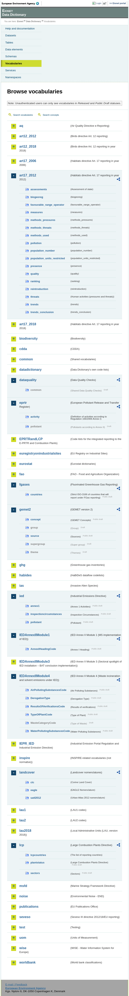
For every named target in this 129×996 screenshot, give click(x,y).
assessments (39, 189)
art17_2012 (27, 175)
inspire (24, 758)
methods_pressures (43, 219)
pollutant (36, 622)
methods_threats (41, 227)
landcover (27, 772)
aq (21, 125)
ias (21, 585)
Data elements (14, 49)
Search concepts (51, 115)
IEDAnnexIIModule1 (34, 635)
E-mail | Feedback (16, 984)
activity (35, 416)
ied (21, 596)
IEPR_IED (26, 743)
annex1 (35, 605)
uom (22, 937)
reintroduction (39, 289)
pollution (36, 243)
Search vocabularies (23, 115)
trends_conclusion (42, 312)
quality (35, 273)
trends (34, 304)
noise (23, 896)
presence (36, 266)
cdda (23, 349)
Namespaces (13, 77)
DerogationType (40, 698)
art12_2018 (27, 146)
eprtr (23, 402)
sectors (35, 873)
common (26, 359)
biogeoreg (37, 197)
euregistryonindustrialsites (40, 453)
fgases (24, 484)
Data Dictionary (33, 21)
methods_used (40, 235)
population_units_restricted (48, 258)
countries (36, 494)
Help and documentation (20, 28)
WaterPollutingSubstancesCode (50, 730)
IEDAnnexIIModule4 (34, 676)
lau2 (22, 820)
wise (22, 948)
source (35, 535)
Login (98, 3)
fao (21, 474)
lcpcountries (38, 855)
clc (32, 782)
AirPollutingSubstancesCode (48, 689)
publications (28, 906)
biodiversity (28, 338)
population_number (43, 250)
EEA (22, 3)
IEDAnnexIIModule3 (34, 661)
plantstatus (37, 862)
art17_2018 (27, 324)
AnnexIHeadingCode (43, 648)
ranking (35, 281)
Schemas (11, 56)
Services (10, 70)
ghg (22, 565)
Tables (9, 42)
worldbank (27, 962)
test (22, 927)
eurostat (25, 464)
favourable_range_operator (47, 204)
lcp (21, 845)
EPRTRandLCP (31, 439)
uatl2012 (36, 797)
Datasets (10, 35)
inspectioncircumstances (46, 614)
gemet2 (25, 509)
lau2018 (25, 830)
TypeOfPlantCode (41, 714)
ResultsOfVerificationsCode (48, 706)
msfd (23, 886)
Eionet (20, 21)
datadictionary (30, 369)
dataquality (27, 380)
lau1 (22, 810)
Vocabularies (13, 63)
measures (37, 212)
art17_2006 (27, 161)
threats (35, 296)
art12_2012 (27, 136)
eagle (34, 790)
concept (35, 519)
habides (25, 575)
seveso (24, 917)
